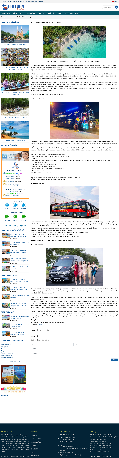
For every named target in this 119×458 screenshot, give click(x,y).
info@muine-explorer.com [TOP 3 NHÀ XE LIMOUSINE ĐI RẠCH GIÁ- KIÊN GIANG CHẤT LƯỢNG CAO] (35, 1)
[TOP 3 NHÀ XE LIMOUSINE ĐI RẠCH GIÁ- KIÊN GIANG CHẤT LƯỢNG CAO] (37, 330)
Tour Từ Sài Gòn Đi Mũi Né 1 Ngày (15, 140)
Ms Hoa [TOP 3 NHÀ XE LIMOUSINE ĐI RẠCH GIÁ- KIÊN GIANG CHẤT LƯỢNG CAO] (15, 208)
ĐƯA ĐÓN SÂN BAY (31, 13)
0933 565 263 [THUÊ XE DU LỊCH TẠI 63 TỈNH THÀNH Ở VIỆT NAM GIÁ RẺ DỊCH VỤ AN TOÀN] (13, 191)
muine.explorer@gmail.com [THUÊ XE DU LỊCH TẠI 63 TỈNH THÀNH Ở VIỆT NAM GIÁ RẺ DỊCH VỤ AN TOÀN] (13, 186)
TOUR (60, 13)
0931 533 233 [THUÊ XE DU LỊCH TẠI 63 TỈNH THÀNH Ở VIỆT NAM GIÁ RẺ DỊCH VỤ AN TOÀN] (9, 175)
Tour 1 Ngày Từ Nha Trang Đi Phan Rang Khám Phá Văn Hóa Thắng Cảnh (19, 289)
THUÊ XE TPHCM (17, 13)
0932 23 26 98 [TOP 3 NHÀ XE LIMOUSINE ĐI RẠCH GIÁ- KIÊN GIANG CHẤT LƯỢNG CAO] (12, 1)
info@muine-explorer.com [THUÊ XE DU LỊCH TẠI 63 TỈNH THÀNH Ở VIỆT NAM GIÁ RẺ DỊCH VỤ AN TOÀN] (12, 184)
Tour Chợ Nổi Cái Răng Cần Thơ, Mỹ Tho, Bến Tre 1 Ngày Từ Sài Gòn (15, 68)
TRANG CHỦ (6, 13)
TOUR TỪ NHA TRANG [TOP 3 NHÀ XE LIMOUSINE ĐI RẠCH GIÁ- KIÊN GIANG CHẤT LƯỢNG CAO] (9, 275)
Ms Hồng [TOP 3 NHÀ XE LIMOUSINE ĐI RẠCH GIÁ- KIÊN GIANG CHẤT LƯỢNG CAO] (7, 208)
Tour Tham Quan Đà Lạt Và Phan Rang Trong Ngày (18, 333)
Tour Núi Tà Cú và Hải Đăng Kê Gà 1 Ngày (19, 268)
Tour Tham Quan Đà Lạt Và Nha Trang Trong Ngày (19, 325)
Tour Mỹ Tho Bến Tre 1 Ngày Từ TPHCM (15, 117)
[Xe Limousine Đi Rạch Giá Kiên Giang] (12, 7)
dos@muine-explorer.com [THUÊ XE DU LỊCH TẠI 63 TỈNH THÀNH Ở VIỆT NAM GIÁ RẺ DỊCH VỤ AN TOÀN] (12, 195)
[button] (115, 1)
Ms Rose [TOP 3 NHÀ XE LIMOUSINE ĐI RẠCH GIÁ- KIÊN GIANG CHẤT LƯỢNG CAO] (23, 208)
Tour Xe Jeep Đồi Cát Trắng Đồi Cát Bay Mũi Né (19, 243)
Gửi (114, 360)
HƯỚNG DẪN (69, 13)
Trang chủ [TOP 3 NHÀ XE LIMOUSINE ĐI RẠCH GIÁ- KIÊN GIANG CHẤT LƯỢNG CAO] (4, 17)
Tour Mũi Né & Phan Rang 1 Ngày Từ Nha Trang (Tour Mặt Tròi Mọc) (19, 280)
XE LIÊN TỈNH (52, 13)
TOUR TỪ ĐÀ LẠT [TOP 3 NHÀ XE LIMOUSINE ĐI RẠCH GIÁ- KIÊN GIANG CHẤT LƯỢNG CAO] (7, 312)
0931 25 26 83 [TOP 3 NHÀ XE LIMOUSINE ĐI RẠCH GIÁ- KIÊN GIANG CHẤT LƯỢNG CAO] (10, 178)
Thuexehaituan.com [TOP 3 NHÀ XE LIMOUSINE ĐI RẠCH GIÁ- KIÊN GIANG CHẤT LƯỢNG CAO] (7, 357)
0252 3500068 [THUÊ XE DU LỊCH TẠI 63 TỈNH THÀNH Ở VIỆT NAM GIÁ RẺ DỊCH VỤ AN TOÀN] (10, 181)
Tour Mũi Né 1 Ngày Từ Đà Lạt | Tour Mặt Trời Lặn (19, 317)
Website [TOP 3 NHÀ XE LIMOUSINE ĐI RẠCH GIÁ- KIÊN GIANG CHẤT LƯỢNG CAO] (40, 324)
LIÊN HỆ (77, 13)
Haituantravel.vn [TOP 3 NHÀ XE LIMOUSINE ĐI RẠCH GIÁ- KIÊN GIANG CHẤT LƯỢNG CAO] (6, 344)
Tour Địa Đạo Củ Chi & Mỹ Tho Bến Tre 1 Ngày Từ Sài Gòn (15, 93)
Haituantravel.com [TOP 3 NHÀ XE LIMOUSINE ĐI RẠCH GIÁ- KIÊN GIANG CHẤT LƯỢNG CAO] (6, 355)
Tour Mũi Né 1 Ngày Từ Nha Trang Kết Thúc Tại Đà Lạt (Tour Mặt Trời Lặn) (19, 305)
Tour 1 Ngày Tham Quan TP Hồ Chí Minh (15, 44)
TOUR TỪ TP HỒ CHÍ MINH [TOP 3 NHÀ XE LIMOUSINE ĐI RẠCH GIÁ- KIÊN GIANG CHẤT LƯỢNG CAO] (10, 22)
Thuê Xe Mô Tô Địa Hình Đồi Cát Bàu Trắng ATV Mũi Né (18, 251)
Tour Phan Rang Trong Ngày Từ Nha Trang (19, 296)
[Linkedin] (44, 330)
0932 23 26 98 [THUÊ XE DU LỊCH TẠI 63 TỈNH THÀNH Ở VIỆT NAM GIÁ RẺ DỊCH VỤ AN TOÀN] (10, 176)
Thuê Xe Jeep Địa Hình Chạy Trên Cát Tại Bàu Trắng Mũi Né (19, 260)
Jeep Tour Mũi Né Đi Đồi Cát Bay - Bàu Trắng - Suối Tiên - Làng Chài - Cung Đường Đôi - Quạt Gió (19, 235)
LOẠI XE (42, 13)
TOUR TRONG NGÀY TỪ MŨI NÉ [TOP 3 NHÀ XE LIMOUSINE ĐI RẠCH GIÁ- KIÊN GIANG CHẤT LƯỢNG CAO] (12, 230)
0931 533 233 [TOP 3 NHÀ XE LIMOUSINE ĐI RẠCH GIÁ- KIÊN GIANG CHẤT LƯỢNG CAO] (22, 1)
